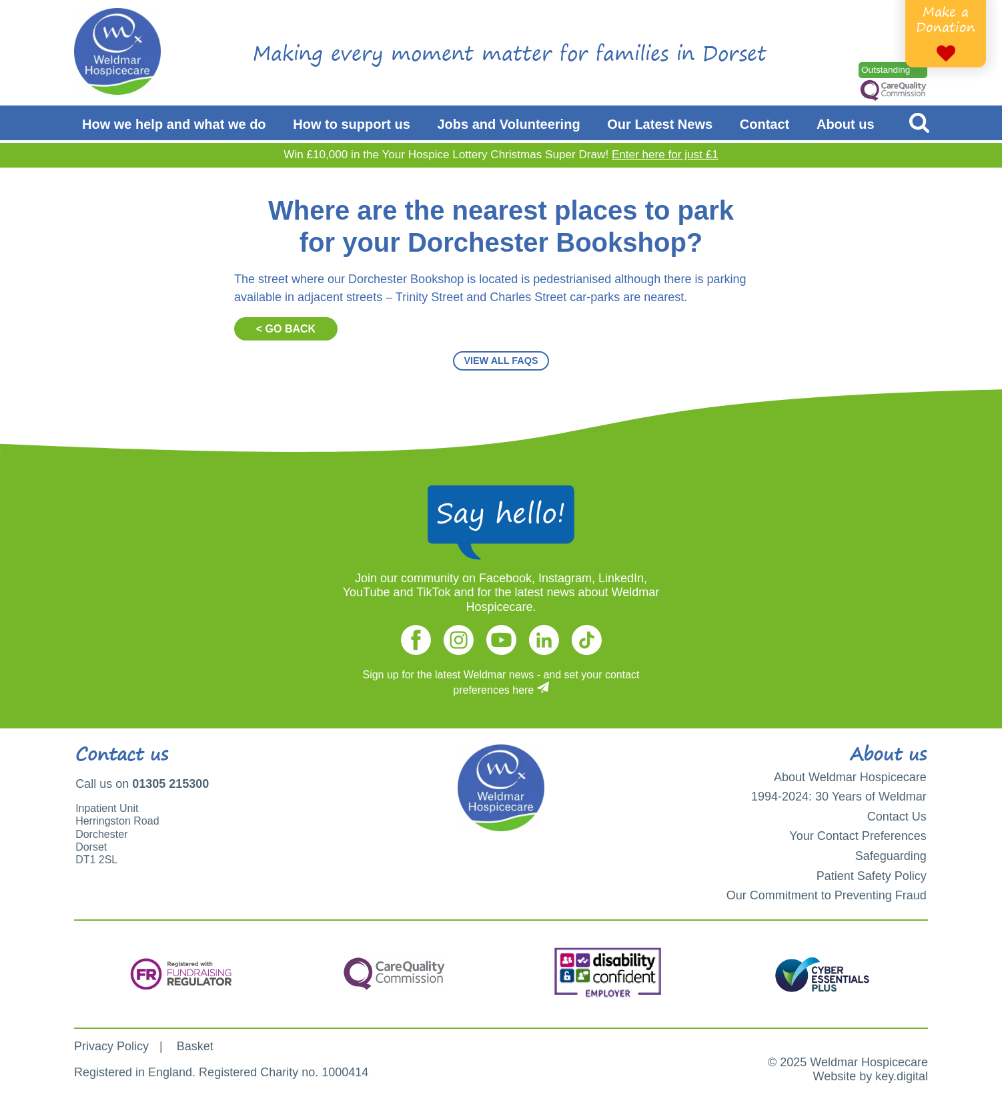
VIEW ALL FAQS (501, 360)
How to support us (351, 124)
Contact (764, 124)
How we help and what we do (174, 124)
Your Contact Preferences (857, 836)
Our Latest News (659, 124)
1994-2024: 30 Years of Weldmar (839, 796)
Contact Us (897, 816)
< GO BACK (286, 329)
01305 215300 (170, 784)
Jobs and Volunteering (509, 124)
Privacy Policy (111, 1046)
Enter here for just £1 (665, 154)
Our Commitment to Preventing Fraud (826, 895)
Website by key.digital (870, 1076)
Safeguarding (891, 856)
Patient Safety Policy (872, 876)
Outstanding (885, 70)
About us (846, 124)
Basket (195, 1046)
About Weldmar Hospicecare (850, 777)
